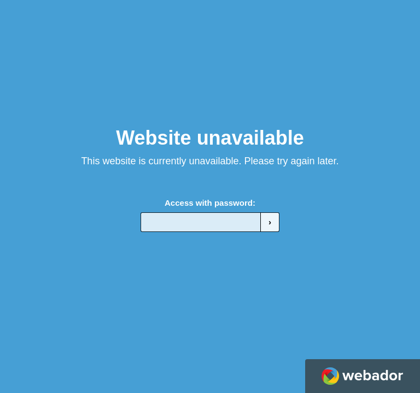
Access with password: (210, 202)
